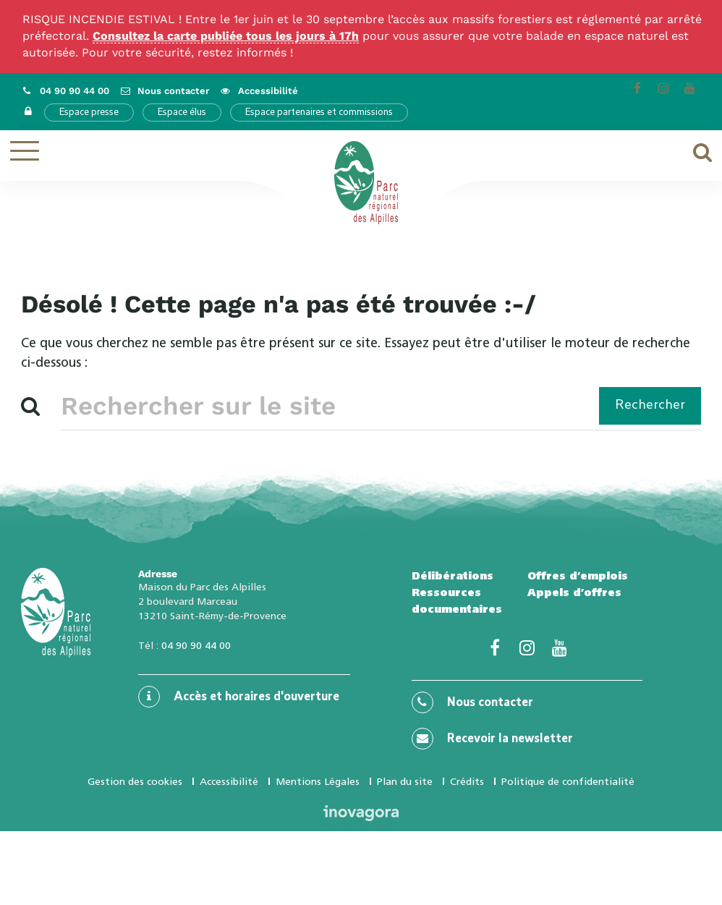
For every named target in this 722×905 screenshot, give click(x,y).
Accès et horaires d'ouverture (238, 697)
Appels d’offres (574, 592)
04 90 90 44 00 (196, 645)
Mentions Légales (318, 781)
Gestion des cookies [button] (135, 781)
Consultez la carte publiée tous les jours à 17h (226, 36)
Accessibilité (229, 781)
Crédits (467, 781)
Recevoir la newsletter (492, 738)
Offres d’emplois (577, 576)
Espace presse (89, 112)
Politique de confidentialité (567, 781)
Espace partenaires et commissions (319, 112)
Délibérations (452, 576)
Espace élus (182, 112)
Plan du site (405, 781)
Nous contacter (472, 702)
